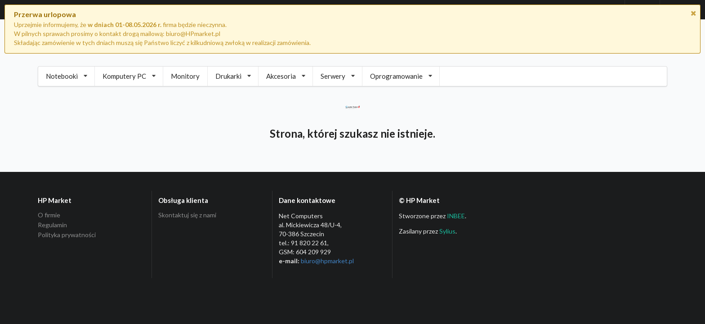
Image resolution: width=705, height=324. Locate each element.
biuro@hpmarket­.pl (327, 261)
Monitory (185, 76)
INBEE (456, 216)
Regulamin (52, 225)
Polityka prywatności (67, 234)
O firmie (49, 215)
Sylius (447, 231)
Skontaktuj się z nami (187, 215)
